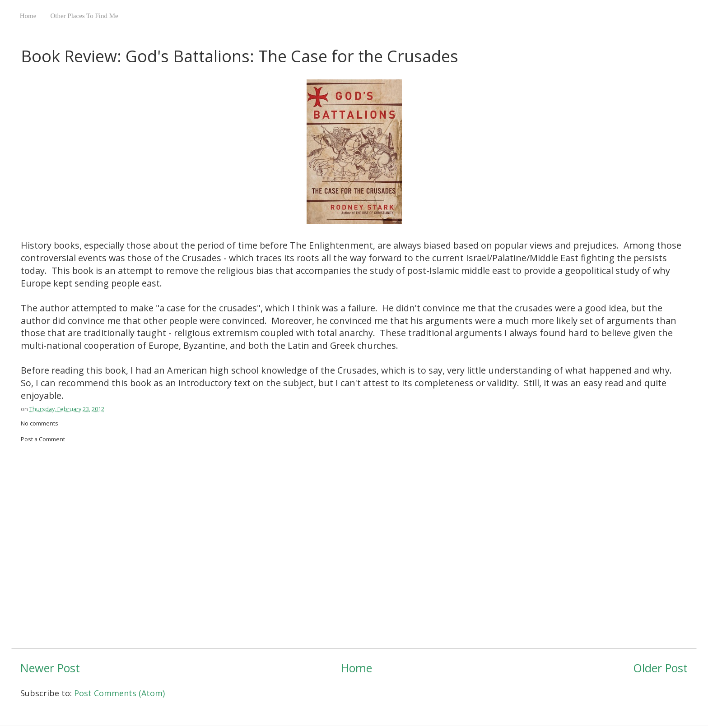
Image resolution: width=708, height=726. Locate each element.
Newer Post (50, 667)
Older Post (660, 667)
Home (28, 15)
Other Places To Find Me (84, 15)
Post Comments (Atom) (119, 693)
